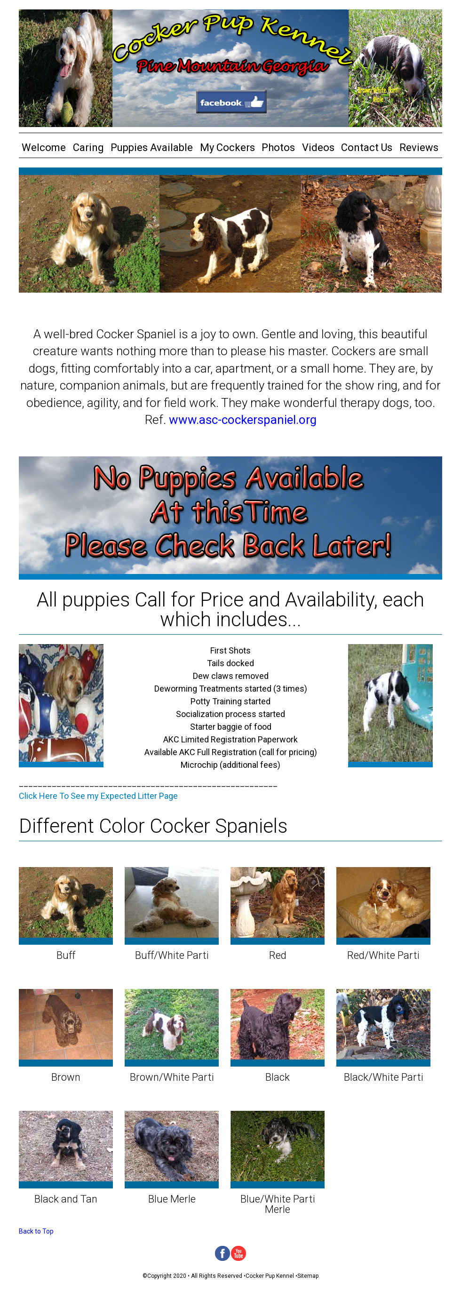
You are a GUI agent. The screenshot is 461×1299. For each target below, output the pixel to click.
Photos (278, 147)
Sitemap (307, 1276)
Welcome (44, 147)
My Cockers (227, 147)
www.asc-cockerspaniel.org (243, 420)
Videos (318, 147)
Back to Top (36, 1231)
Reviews (418, 147)
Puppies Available (152, 147)
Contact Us (366, 147)
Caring (88, 147)
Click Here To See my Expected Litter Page (98, 796)
